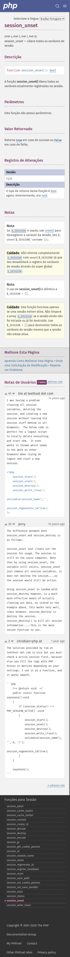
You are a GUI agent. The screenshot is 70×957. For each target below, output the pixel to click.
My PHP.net (14, 943)
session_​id (13, 851)
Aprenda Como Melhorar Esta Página (28, 361)
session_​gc (13, 842)
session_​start (15, 891)
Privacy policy (46, 952)
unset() (49, 230)
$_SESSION (19, 230)
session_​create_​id (17, 824)
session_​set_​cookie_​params (23, 882)
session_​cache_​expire (20, 810)
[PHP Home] (10, 6)
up (6, 394)
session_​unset (15, 900)
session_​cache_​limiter (20, 815)
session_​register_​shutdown (23, 869)
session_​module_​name (20, 855)
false (58, 140)
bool (53, 70)
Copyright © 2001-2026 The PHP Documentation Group (28, 930)
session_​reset (15, 873)
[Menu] (65, 6)
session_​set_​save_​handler (22, 887)
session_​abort (15, 806)
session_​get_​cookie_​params (23, 846)
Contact (32, 943)
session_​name (15, 860)
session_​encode (16, 837)
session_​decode (16, 828)
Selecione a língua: (26, 18)
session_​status (16, 896)
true (19, 140)
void (44, 195)
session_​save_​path (18, 878)
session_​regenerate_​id (20, 864)
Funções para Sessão (20, 800)
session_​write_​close (19, 905)
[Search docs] (57, 6)
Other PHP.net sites (19, 952)
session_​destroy (16, 833)
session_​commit (16, 819)
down (13, 394)
